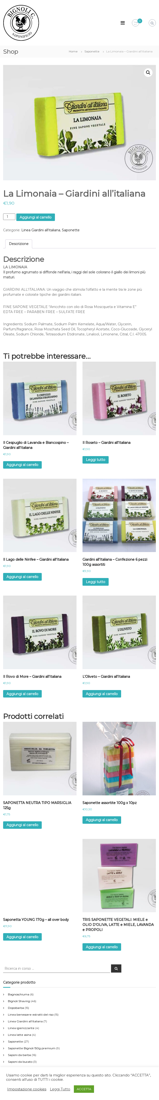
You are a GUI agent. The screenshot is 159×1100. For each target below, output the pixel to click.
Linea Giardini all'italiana (40, 230)
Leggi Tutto (60, 1089)
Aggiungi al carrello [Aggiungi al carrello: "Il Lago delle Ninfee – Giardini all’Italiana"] (22, 577)
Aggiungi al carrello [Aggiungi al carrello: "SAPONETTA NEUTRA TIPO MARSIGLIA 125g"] (22, 825)
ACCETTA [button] (84, 1089)
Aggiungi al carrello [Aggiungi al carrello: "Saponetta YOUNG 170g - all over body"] (22, 937)
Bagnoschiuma (18, 994)
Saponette (92, 51)
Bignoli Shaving (19, 1001)
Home (73, 51)
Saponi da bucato (20, 1061)
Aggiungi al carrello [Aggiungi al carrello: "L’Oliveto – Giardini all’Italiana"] (102, 694)
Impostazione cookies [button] (26, 1089)
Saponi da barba (19, 1055)
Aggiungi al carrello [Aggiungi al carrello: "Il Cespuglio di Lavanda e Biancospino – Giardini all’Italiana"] (22, 465)
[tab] (18, 243)
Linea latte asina (19, 1035)
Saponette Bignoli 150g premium (31, 1048)
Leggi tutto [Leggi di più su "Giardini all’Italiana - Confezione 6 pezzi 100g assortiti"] (95, 582)
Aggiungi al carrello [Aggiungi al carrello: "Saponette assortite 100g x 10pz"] (102, 820)
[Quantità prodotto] (9, 217)
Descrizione (19, 244)
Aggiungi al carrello (36, 217)
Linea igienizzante (21, 1028)
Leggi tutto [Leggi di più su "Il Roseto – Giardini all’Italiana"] (95, 460)
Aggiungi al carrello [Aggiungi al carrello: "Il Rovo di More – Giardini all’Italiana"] (22, 694)
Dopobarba (16, 1008)
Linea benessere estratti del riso (30, 1014)
